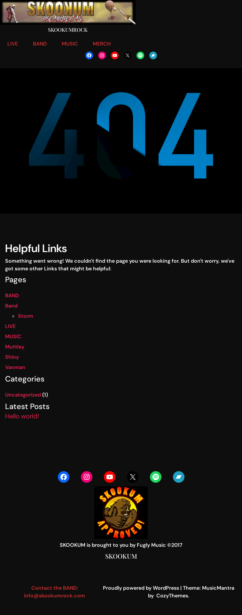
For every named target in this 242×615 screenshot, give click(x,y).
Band (11, 305)
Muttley (14, 346)
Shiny (12, 357)
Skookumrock (68, 29)
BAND (40, 43)
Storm (25, 316)
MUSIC (70, 43)
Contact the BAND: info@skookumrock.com (54, 592)
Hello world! (22, 416)
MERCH (102, 43)
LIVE (12, 43)
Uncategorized (23, 394)
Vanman (15, 367)
